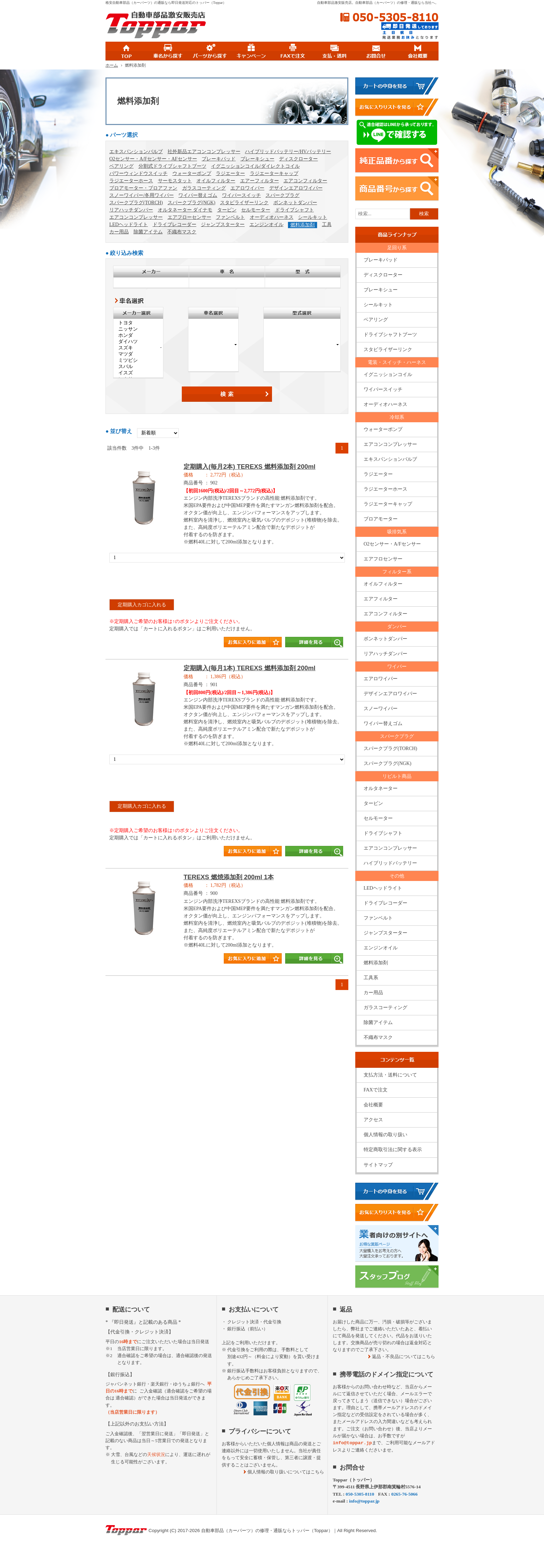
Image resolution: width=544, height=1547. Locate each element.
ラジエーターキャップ (274, 173)
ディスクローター (298, 158)
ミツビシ (138, 360)
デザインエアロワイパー (296, 188)
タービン (227, 210)
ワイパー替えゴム (197, 195)
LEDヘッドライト (128, 224)
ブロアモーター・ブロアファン (143, 188)
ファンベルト (230, 217)
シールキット (312, 217)
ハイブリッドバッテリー (390, 863)
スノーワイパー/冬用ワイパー (141, 195)
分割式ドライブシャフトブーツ (172, 166)
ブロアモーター (381, 519)
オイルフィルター (215, 180)
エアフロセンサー (383, 559)
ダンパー (397, 626)
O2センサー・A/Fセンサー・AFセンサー (153, 158)
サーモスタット (175, 180)
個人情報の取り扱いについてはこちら (285, 1471)
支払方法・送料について (390, 1075)
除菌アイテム (148, 231)
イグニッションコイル (388, 374)
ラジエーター (230, 173)
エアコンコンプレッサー (136, 217)
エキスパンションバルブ (136, 151)
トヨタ (138, 323)
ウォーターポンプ (191, 173)
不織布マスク (181, 231)
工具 (327, 224)
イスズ (138, 373)
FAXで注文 (376, 1089)
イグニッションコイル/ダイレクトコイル (255, 166)
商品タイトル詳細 (226, 558)
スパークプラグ (282, 195)
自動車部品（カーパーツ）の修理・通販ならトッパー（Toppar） (267, 1530)
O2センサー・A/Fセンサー (392, 544)
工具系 (371, 977)
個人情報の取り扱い (385, 1134)
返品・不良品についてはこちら (403, 1356)
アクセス (373, 1119)
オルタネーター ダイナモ (185, 210)
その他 (397, 876)
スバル (138, 367)
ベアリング (121, 166)
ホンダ (138, 335)
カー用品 (119, 231)
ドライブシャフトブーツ (390, 334)
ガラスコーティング (204, 188)
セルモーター (255, 210)
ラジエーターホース (131, 180)
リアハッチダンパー (131, 210)
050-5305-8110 (389, 17)
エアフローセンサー (189, 217)
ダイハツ (138, 342)
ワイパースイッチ (241, 195)
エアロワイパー (247, 188)
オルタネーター (381, 788)
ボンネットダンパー (295, 202)
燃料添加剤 (302, 224)
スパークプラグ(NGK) (191, 202)
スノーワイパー (381, 708)
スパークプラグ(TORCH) (136, 202)
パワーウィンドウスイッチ (138, 173)
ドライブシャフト (294, 210)
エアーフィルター (259, 180)
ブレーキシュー (257, 158)
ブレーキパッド (219, 158)
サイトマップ (378, 1164)
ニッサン (138, 329)
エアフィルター (381, 598)
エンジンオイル (266, 224)
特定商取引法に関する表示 (393, 1149)
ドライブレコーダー (174, 224)
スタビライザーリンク (244, 202)
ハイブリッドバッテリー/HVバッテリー (288, 151)
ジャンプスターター (223, 224)
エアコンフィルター (305, 180)
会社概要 (373, 1104)
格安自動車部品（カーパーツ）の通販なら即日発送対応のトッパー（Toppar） (165, 3)
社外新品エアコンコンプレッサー (204, 151)
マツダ (138, 354)
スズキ (138, 348)
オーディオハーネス (272, 217)
